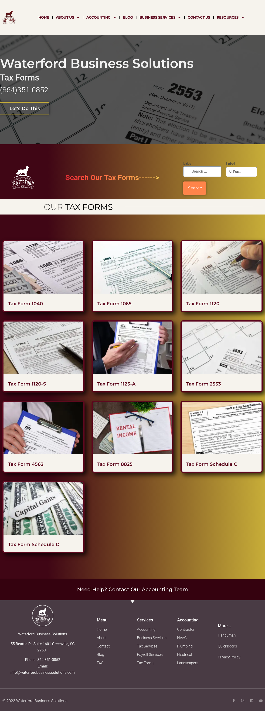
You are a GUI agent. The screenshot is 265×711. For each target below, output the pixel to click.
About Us (68, 17)
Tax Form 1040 (25, 303)
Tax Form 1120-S (27, 384)
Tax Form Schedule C (211, 464)
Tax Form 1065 (114, 303)
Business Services (160, 17)
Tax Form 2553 (203, 384)
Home (43, 17)
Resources (231, 17)
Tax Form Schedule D (34, 544)
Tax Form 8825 (114, 464)
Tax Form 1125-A (116, 384)
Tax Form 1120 (202, 303)
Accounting (101, 17)
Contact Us (199, 17)
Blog (128, 17)
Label (187, 163)
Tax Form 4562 (26, 464)
